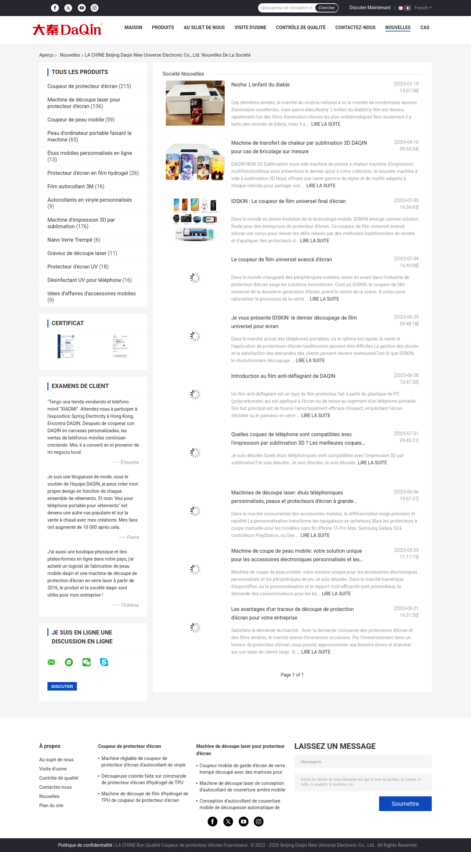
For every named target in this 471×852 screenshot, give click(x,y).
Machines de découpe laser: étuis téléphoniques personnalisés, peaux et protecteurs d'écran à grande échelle (292, 501)
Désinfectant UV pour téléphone (84, 280)
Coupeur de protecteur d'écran (82, 86)
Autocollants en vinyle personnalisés (89, 200)
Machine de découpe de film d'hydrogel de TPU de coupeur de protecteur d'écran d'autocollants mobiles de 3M (144, 798)
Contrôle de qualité (300, 27)
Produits (163, 27)
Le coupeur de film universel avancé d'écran (281, 259)
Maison (133, 27)
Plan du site (51, 805)
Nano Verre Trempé (69, 240)
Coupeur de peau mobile (75, 120)
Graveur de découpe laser (76, 253)
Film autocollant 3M (70, 186)
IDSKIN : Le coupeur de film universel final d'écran (288, 201)
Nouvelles (397, 27)
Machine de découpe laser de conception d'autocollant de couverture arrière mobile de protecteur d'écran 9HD (242, 787)
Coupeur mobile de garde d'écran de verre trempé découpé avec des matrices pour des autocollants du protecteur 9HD (242, 770)
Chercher (327, 8)
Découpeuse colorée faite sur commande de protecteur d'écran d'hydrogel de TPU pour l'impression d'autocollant (143, 780)
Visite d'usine (250, 27)
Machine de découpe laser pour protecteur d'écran (83, 103)
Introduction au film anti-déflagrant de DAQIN (283, 376)
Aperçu (46, 55)
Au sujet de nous (204, 27)
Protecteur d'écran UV (72, 267)
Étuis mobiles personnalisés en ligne (89, 153)
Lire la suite (325, 124)
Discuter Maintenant (370, 7)
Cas (424, 27)
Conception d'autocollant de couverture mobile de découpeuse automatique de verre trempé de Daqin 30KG (240, 805)
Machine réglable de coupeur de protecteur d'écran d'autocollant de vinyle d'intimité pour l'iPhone (143, 762)
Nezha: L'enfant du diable (260, 85)
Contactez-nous (355, 27)
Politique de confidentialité (85, 845)
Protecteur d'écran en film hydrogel (87, 173)
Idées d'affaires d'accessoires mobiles (91, 293)
